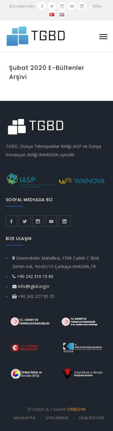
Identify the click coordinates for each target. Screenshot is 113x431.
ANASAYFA (25, 418)
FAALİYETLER (91, 418)
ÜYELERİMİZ (57, 418)
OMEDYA (76, 409)
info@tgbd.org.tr (33, 286)
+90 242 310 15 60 (35, 276)
